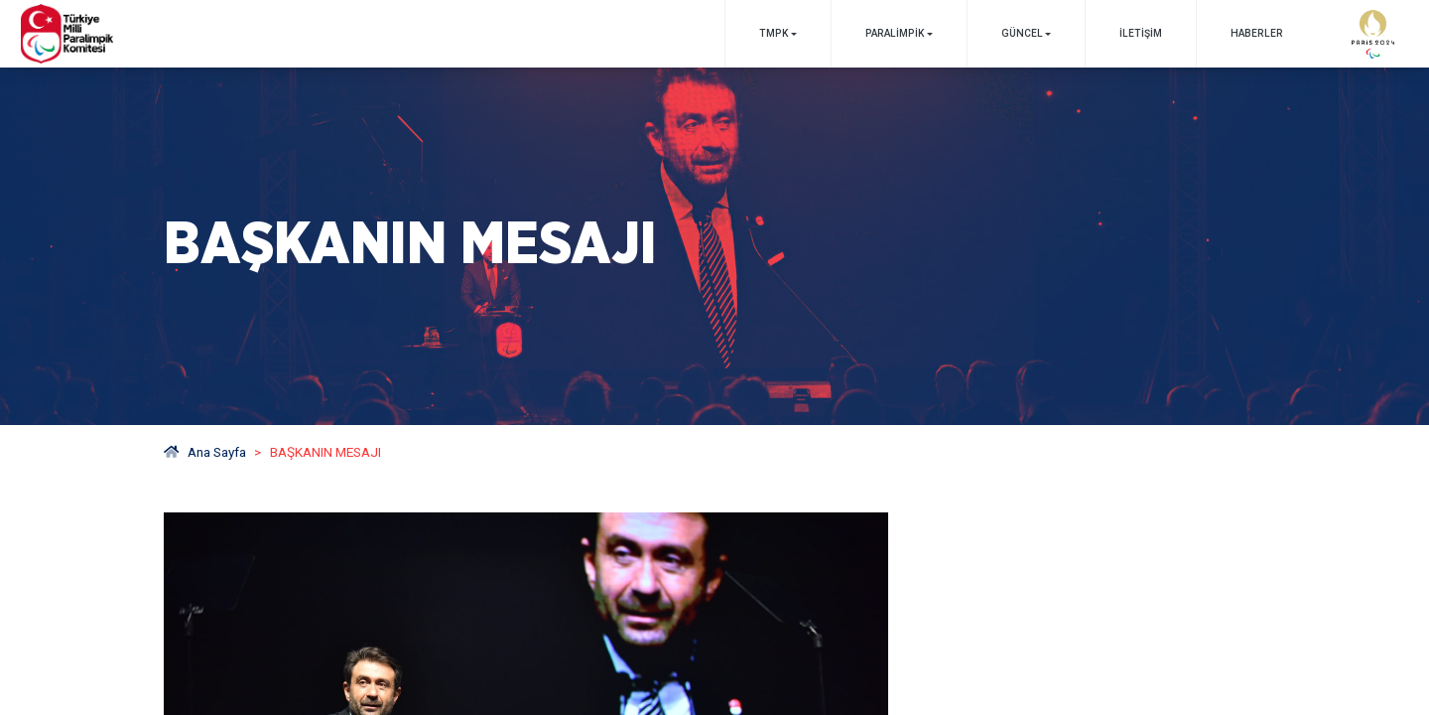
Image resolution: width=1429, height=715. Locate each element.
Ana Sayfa (205, 452)
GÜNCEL (1022, 33)
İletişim (1140, 33)
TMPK (773, 33)
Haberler (1257, 33)
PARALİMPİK (894, 33)
